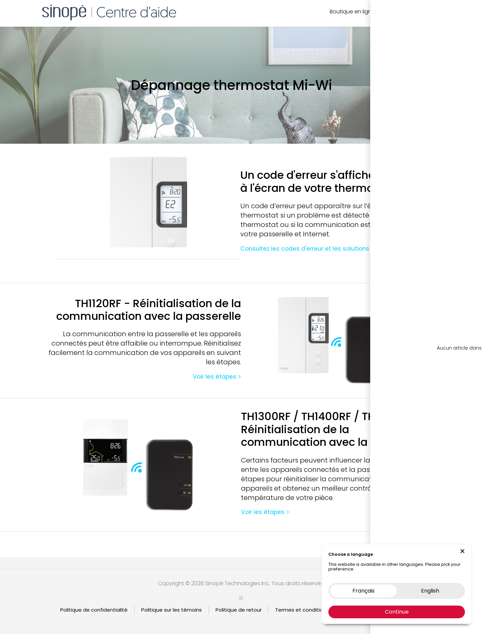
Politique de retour (239, 609)
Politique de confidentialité (94, 609)
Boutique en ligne (352, 11)
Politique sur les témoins (171, 609)
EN (444, 11)
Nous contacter (402, 11)
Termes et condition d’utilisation (315, 609)
